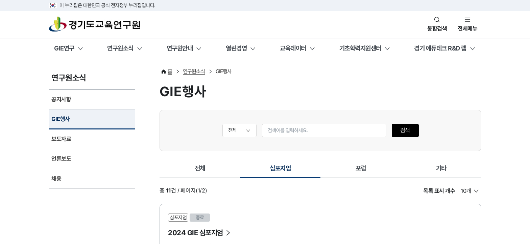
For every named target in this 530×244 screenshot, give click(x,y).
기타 (441, 168)
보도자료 (61, 139)
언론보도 (61, 158)
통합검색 (437, 28)
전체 (200, 168)
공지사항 (61, 99)
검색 (405, 130)
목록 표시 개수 (439, 190)
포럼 (361, 168)
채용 (56, 178)
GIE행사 (60, 119)
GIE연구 (64, 48)
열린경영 (236, 48)
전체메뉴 (467, 28)
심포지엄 (283, 170)
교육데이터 (293, 48)
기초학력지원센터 (360, 48)
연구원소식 (120, 48)
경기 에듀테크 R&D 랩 (440, 48)
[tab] (200, 168)
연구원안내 (180, 48)
